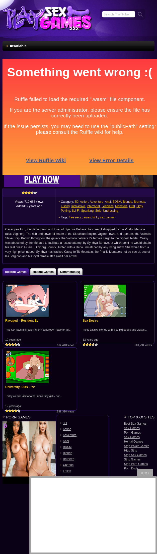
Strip (98, 210)
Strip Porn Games (136, 464)
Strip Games (132, 459)
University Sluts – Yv (20, 387)
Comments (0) (70, 272)
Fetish (67, 471)
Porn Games (132, 432)
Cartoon (68, 465)
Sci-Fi (75, 210)
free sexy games (80, 217)
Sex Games (132, 428)
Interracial (93, 206)
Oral (132, 206)
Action (84, 201)
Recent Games (43, 272)
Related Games (16, 272)
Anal (108, 201)
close (145, 473)
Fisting (65, 206)
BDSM (117, 201)
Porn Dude (131, 468)
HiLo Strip (130, 450)
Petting (65, 210)
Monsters (121, 206)
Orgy (140, 206)
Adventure (96, 201)
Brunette (139, 201)
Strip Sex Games (135, 455)
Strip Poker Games (136, 446)
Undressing (110, 210)
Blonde (127, 201)
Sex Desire (90, 320)
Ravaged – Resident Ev (21, 320)
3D (76, 201)
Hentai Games (133, 441)
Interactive (78, 206)
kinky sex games (103, 217)
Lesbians (108, 206)
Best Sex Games (135, 423)
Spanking (87, 210)
